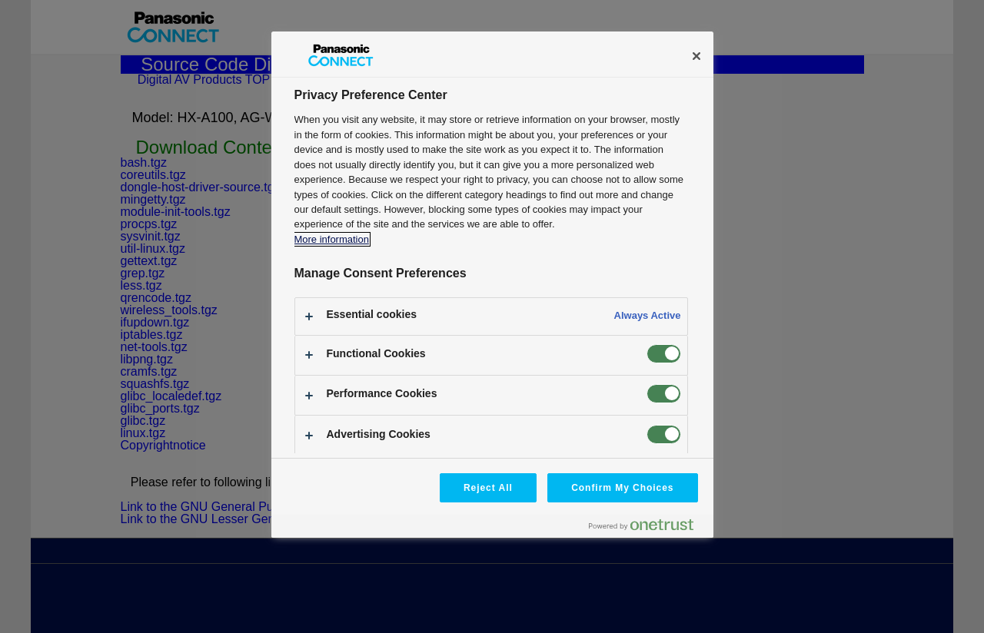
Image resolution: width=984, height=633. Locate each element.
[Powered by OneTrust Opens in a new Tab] (647, 528)
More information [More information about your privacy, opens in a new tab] (331, 239)
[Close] (696, 56)
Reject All (488, 487)
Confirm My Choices (622, 487)
